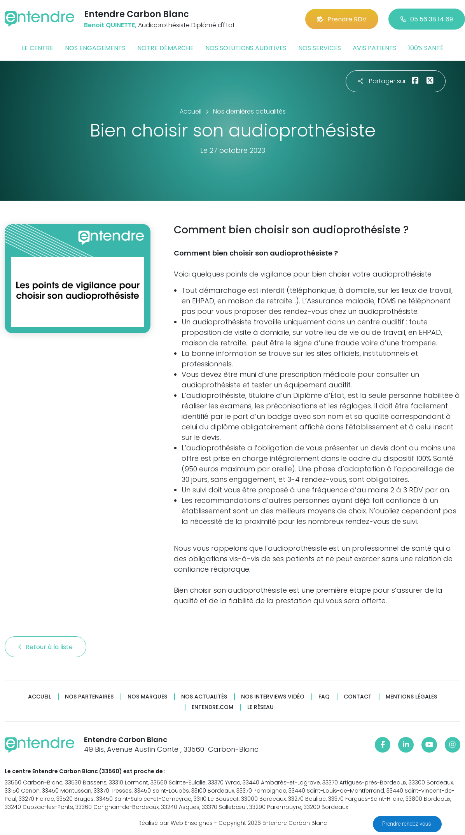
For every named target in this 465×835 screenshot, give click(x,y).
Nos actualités (204, 696)
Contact (358, 696)
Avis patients (375, 48)
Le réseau (260, 707)
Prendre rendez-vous (407, 824)
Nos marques (147, 696)
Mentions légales (411, 696)
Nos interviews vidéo (272, 696)
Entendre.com (212, 707)
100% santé (426, 48)
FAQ (324, 696)
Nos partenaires (89, 696)
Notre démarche (165, 48)
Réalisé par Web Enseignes (175, 823)
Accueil (39, 696)
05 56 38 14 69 (426, 19)
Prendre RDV (342, 19)
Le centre (37, 48)
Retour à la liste (45, 646)
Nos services (319, 48)
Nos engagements (95, 48)
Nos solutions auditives (246, 48)
